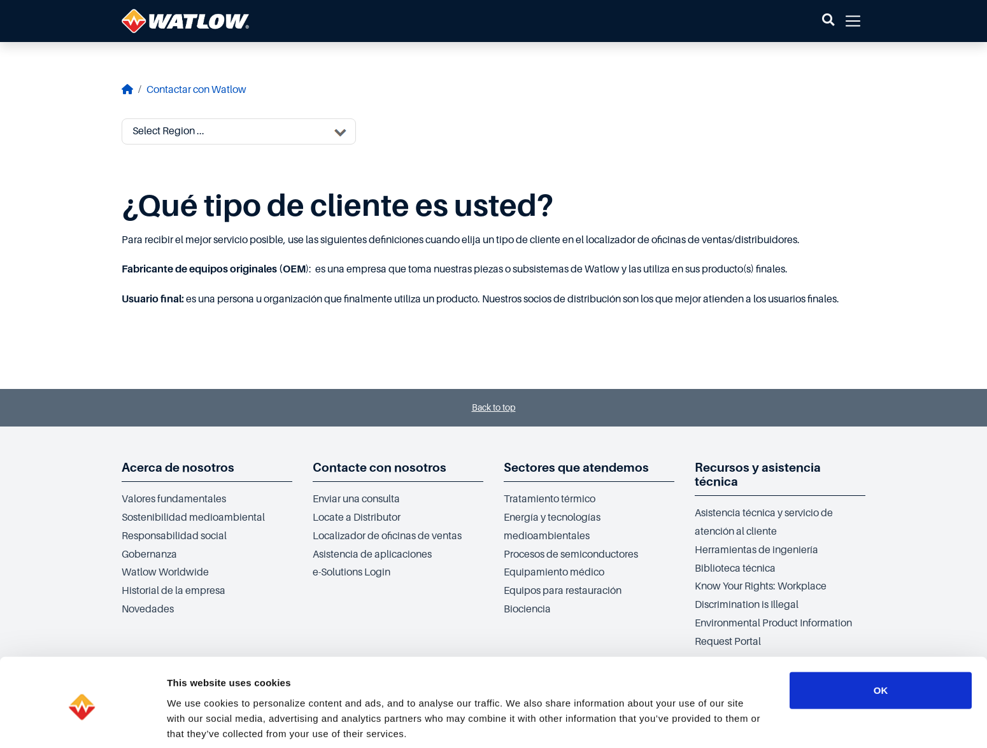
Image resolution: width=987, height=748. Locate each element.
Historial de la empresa (173, 590)
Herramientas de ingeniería (756, 550)
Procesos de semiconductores (571, 554)
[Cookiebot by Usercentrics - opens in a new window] (82, 723)
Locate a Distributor (357, 517)
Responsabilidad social (174, 536)
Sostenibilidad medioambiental (193, 517)
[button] (828, 21)
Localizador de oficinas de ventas (387, 536)
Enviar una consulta (356, 499)
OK (881, 638)
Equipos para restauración (562, 590)
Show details (668, 722)
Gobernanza (149, 554)
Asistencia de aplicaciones (372, 554)
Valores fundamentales (174, 499)
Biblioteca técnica (735, 568)
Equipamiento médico (554, 572)
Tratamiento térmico (549, 499)
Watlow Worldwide (165, 572)
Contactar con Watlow (196, 89)
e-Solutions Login (351, 572)
